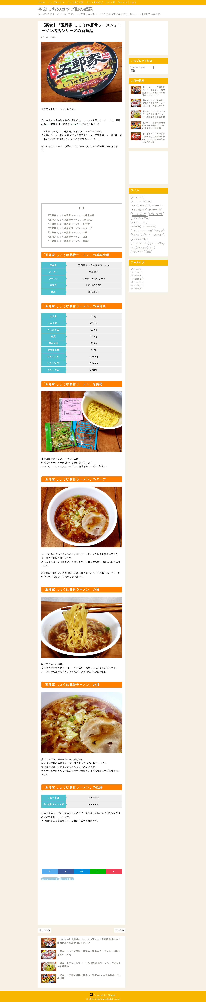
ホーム (42, 2)
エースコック (138, 197)
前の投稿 (120, 930)
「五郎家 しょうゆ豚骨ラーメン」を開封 (68, 224)
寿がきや (143, 247)
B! (81, 871)
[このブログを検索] (142, 67)
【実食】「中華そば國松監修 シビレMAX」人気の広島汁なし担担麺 (153, 125)
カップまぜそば (94, 2)
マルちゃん (137, 235)
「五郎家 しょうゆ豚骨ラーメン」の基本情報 (70, 215)
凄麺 (152, 247)
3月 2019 (137, 285)
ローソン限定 (67, 879)
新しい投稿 (45, 930)
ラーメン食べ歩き (127, 2)
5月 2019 (137, 279)
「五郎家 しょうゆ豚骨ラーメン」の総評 (68, 241)
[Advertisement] (81, 180)
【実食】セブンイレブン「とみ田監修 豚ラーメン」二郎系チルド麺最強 (153, 114)
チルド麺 (111, 2)
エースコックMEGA (141, 201)
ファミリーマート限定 (142, 231)
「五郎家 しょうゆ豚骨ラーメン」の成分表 (69, 220)
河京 (134, 247)
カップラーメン (56, 2)
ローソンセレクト (140, 243)
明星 (149, 252)
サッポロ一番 (155, 210)
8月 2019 (136, 269)
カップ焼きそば (75, 2)
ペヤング (159, 231)
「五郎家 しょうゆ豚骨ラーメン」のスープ (69, 228)
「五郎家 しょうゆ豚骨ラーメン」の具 (67, 237)
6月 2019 (136, 276)
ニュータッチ (149, 226)
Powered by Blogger (103, 995)
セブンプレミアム (140, 218)
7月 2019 (136, 272)
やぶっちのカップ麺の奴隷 (65, 9)
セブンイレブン (156, 214)
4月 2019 (137, 282)
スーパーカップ (139, 214)
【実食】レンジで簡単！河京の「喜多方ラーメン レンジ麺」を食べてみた (153, 103)
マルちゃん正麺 (139, 239)
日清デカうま (138, 252)
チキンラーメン (139, 222)
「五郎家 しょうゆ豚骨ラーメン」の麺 (67, 232)
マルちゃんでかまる (154, 235)
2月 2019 (136, 289)
